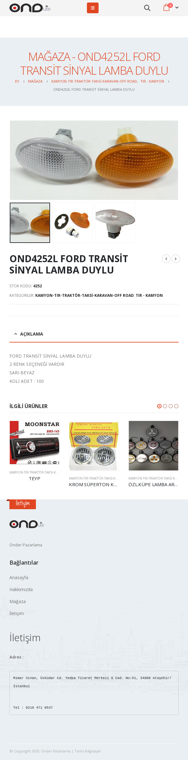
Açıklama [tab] (31, 334)
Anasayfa (18, 577)
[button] (159, 406)
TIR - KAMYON (149, 295)
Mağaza (17, 601)
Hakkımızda (21, 589)
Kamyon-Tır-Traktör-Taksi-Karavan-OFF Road (84, 295)
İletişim (16, 613)
